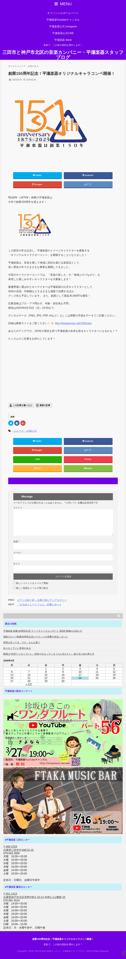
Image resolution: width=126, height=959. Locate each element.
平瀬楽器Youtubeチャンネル (63, 19)
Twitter (37, 175)
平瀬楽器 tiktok (63, 39)
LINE (37, 459)
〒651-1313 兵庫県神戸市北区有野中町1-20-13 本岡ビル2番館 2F (34, 895)
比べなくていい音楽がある (17, 648)
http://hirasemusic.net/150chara (73, 323)
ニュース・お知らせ (25, 430)
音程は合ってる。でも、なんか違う (21, 642)
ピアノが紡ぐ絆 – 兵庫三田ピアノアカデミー (42, 600)
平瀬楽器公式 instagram (63, 26)
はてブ (88, 184)
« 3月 (29, 684)
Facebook (88, 175)
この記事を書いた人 (22, 405)
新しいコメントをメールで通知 (32, 583)
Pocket (88, 459)
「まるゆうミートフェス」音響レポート (39, 604)
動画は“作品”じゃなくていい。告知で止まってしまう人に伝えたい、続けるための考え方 (48, 654)
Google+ (37, 184)
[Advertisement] (63, 378)
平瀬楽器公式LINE (63, 33)
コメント (17, 507)
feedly (88, 468)
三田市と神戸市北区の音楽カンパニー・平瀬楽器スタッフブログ (63, 55)
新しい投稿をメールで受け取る (32, 588)
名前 (16, 541)
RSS (37, 468)
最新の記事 (45, 405)
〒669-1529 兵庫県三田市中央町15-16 (18, 848)
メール (17, 552)
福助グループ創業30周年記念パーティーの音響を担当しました (35, 636)
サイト (16, 563)
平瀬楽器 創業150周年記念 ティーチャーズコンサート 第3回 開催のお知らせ (42, 631)
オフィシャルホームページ (63, 13)
